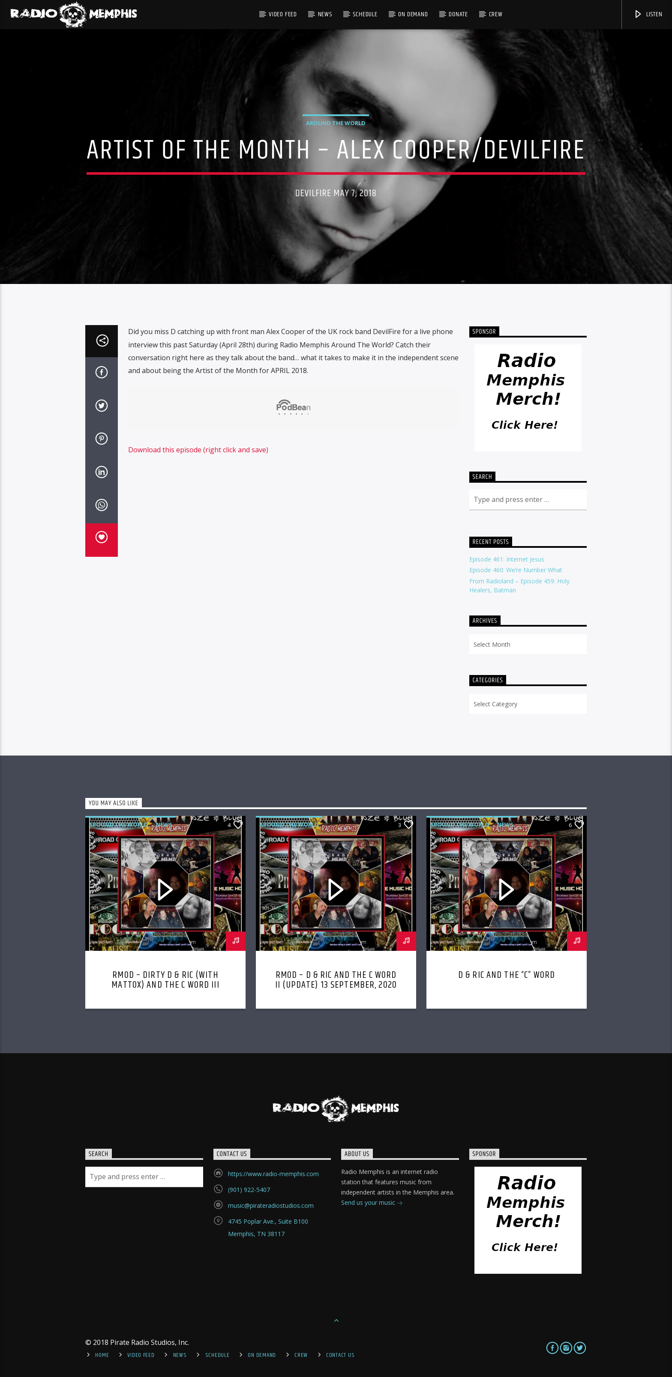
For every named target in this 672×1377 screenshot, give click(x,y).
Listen (648, 14)
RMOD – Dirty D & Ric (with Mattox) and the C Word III (165, 980)
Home (102, 1355)
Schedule (365, 14)
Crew (496, 14)
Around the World (336, 123)
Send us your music (372, 1203)
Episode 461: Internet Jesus (506, 559)
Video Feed (283, 14)
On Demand (413, 14)
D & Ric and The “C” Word (506, 975)
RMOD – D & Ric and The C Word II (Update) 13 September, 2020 (336, 980)
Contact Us (340, 1355)
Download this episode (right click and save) (198, 449)
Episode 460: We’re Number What (515, 570)
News (325, 14)
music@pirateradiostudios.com (271, 1205)
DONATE (458, 14)
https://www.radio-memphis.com (273, 1174)
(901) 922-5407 (249, 1190)
